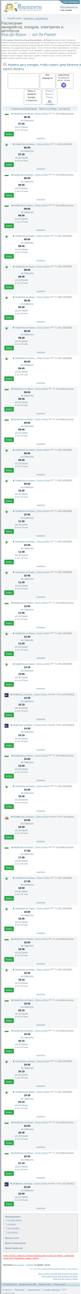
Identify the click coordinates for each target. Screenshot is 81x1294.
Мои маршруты (69, 7)
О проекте (7, 1290)
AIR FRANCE (68, 694)
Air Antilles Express (65, 113)
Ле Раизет (30, 1265)
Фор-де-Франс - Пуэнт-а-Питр (29, 113)
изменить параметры (36, 18)
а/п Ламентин (27, 120)
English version (34, 1290)
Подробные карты (45, 1284)
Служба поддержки (51, 1290)
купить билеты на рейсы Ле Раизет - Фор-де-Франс (60, 1269)
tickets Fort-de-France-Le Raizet (65, 1279)
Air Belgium (69, 816)
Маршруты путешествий (27, 1284)
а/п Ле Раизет (21, 127)
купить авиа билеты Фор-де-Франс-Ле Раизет (59, 1276)
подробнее (40, 138)
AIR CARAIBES (65, 144)
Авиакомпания (12, 1217)
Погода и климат (59, 1284)
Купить (9, 134)
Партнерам (19, 1290)
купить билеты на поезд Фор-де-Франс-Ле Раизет (58, 1274)
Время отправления (15, 1243)
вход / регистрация (71, 2)
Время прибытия (14, 1248)
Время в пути (12, 1238)
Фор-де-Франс (18, 1265)
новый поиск (14, 18)
